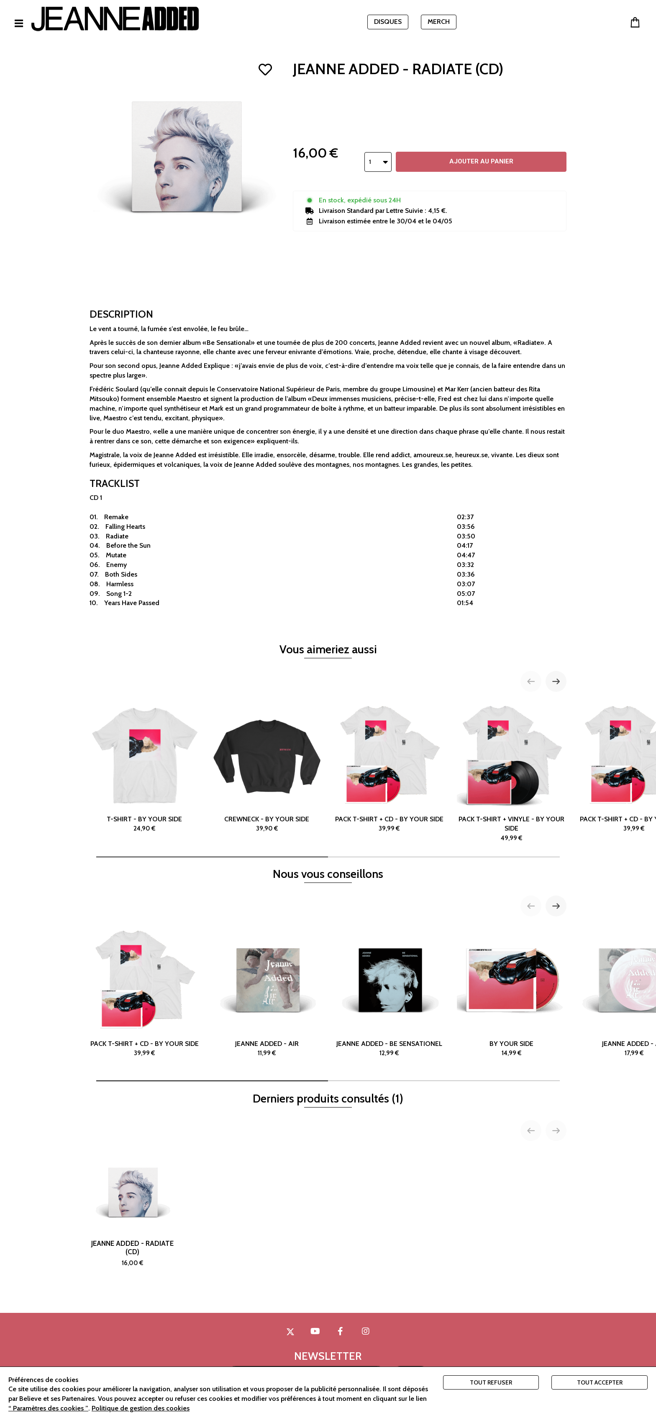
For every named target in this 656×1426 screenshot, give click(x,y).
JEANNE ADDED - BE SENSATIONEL (389, 991)
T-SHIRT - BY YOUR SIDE (145, 766)
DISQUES (388, 22)
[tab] (212, 1080)
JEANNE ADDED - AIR (267, 991)
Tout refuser (491, 1382)
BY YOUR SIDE (512, 991)
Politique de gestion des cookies (141, 1408)
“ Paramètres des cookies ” (48, 1408)
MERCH (439, 22)
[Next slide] (556, 681)
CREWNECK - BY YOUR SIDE (267, 766)
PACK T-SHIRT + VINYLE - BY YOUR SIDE (512, 771)
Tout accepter (600, 1382)
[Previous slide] (530, 681)
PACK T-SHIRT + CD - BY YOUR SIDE (389, 766)
